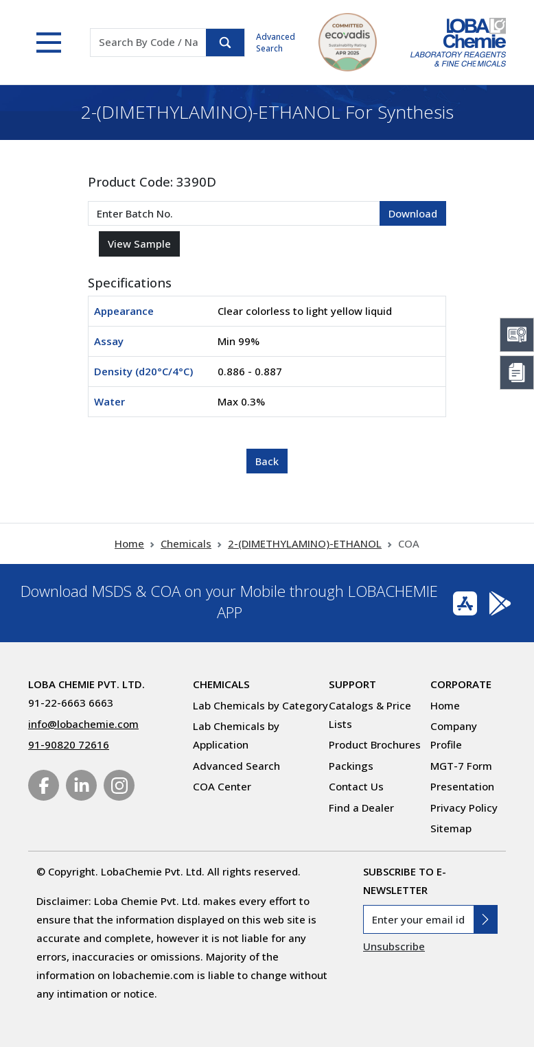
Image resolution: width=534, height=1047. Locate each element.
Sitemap (451, 828)
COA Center (222, 786)
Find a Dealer (361, 807)
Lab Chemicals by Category (260, 705)
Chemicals (186, 543)
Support (352, 684)
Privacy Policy (464, 807)
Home (129, 543)
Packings (351, 766)
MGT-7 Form (461, 766)
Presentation (462, 786)
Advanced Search (275, 42)
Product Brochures (375, 744)
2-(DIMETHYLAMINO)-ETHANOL (305, 543)
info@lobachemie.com (83, 724)
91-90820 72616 (68, 744)
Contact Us (356, 786)
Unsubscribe (394, 946)
